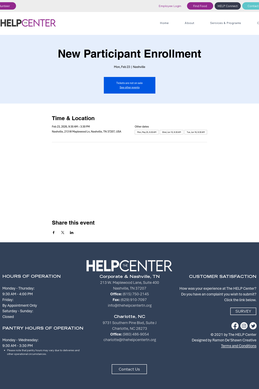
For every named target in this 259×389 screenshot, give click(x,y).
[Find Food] (200, 6)
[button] (226, 23)
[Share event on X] (62, 232)
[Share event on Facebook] (53, 232)
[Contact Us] (129, 369)
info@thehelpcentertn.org (129, 305)
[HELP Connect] (228, 6)
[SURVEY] (243, 311)
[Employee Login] (170, 6)
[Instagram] (244, 325)
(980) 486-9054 (136, 334)
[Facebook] (235, 325)
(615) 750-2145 (136, 293)
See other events (130, 87)
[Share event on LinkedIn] (71, 232)
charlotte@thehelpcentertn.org (129, 339)
